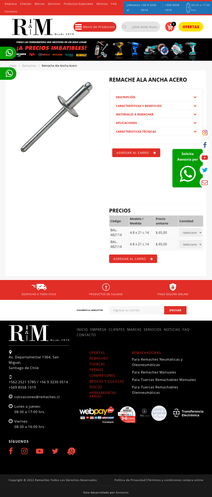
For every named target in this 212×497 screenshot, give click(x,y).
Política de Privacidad (130, 480)
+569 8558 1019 (172, 7)
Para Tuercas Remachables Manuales (164, 379)
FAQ (114, 4)
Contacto (11, 11)
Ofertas (191, 26)
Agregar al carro (136, 152)
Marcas (40, 4)
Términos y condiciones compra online (175, 480)
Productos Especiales (78, 4)
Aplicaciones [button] (156, 122)
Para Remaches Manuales (154, 372)
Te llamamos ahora (9, 53)
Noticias (102, 4)
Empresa (11, 4)
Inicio (82, 329)
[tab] (156, 97)
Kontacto (122, 492)
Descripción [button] (156, 97)
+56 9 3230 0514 (149, 7)
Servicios (54, 4)
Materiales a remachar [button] (156, 114)
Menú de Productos (95, 27)
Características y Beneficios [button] (156, 105)
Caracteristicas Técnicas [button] (156, 131)
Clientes (25, 4)
